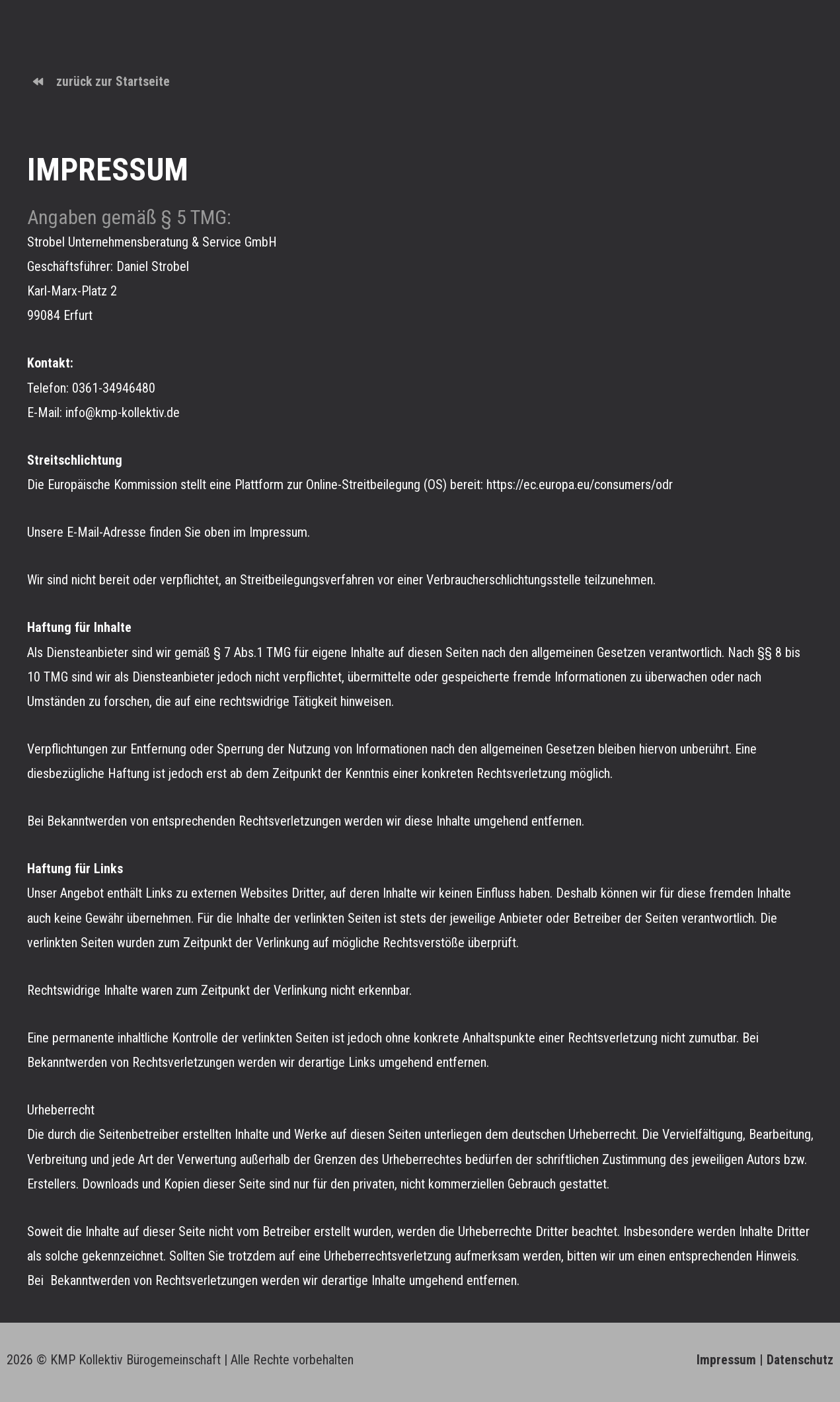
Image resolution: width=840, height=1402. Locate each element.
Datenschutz (799, 1360)
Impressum (724, 1360)
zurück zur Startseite (115, 81)
